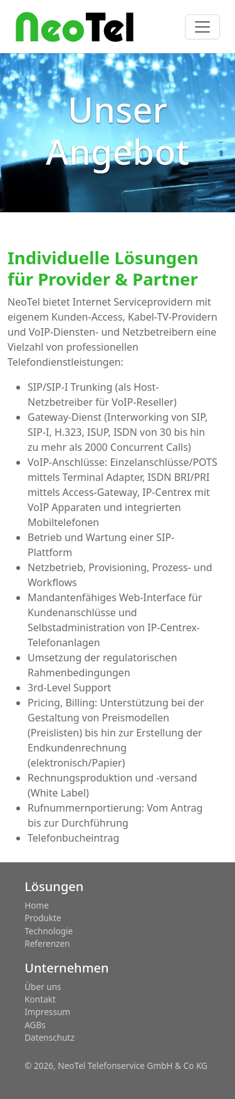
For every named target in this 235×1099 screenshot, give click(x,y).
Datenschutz (49, 1037)
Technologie (48, 931)
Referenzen (47, 943)
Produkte (42, 918)
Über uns (42, 987)
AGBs (35, 1025)
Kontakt (40, 999)
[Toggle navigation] (202, 26)
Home (36, 905)
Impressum (47, 1012)
